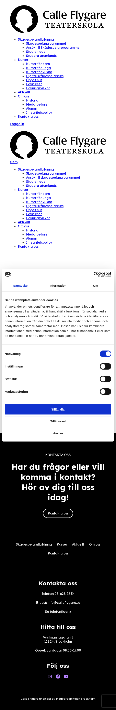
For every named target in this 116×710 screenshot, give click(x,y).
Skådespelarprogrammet (46, 43)
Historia (32, 100)
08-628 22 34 (65, 594)
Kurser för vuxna (39, 72)
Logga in (17, 124)
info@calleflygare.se (64, 603)
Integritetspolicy (39, 112)
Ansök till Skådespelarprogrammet (53, 47)
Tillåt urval (58, 421)
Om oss (23, 96)
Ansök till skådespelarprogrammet (53, 177)
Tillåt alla (58, 409)
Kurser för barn (38, 64)
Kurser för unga (38, 68)
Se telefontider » (58, 611)
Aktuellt (24, 92)
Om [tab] (95, 285)
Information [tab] (58, 285)
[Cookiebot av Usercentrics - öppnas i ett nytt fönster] (93, 274)
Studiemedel (36, 52)
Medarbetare (36, 104)
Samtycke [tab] (20, 285)
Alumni (31, 108)
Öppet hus (34, 80)
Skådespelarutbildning (36, 39)
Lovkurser (34, 84)
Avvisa (58, 433)
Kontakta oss (28, 117)
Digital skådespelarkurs (44, 76)
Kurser (23, 60)
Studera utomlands (41, 56)
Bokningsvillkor (38, 88)
